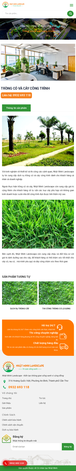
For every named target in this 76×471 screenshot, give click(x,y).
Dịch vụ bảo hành (10, 429)
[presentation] (4, 298)
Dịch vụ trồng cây (19, 309)
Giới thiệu (6, 403)
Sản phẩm (6, 408)
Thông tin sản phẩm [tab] (16, 108)
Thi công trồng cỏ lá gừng (56, 309)
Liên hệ (42, 403)
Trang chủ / (25, 25)
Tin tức (42, 398)
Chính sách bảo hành (11, 420)
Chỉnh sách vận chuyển (12, 425)
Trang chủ (6, 398)
